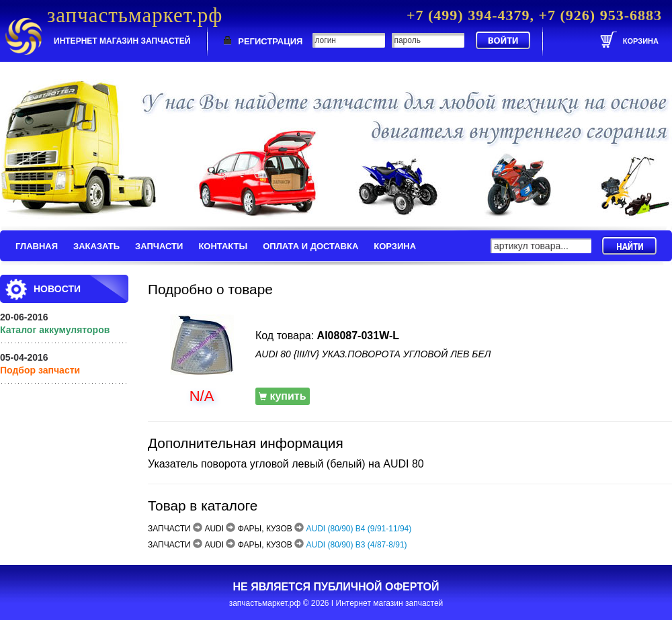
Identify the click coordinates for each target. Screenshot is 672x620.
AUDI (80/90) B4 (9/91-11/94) (359, 528)
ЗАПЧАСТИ (159, 246)
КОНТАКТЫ (222, 246)
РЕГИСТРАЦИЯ (270, 41)
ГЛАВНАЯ (36, 246)
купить (282, 396)
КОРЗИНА (395, 246)
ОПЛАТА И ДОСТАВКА (310, 246)
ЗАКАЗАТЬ (96, 246)
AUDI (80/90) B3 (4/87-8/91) (356, 544)
